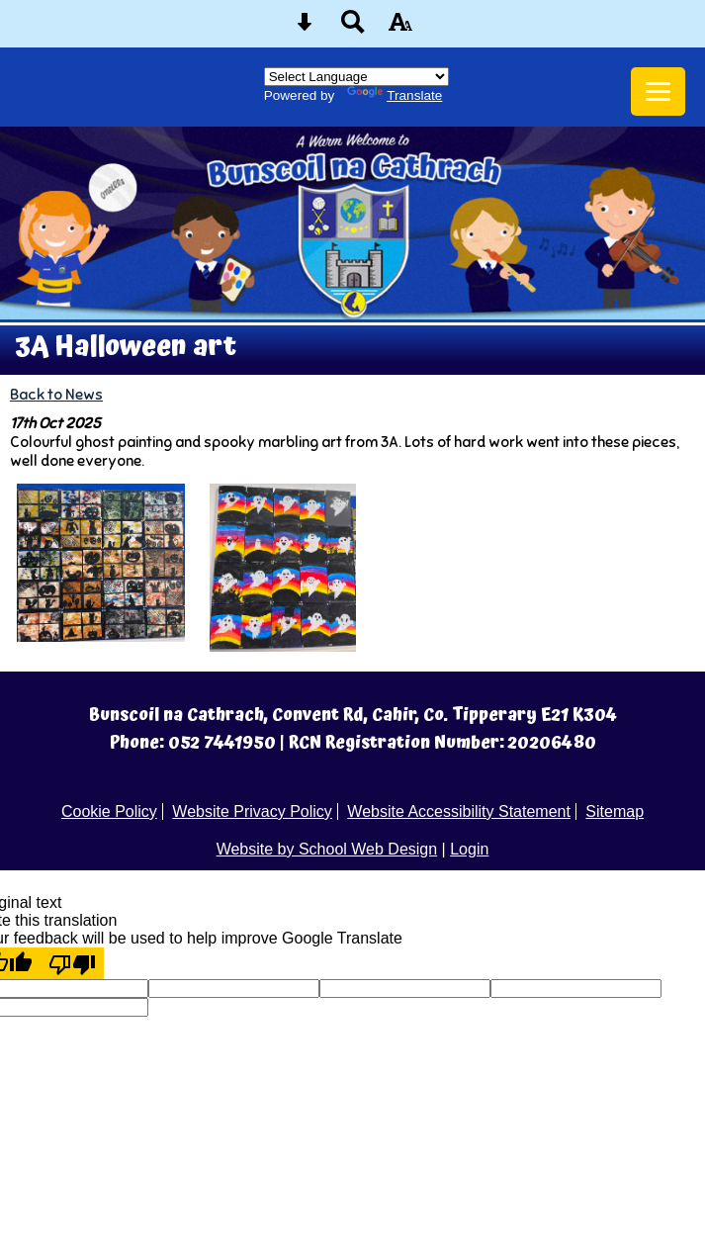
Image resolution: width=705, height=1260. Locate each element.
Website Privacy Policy (252, 811)
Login (469, 849)
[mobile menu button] (658, 91)
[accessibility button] (400, 28)
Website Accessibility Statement (459, 811)
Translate (394, 95)
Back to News (56, 394)
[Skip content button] (304, 28)
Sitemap (614, 811)
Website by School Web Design (327, 849)
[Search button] (353, 28)
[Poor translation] (72, 963)
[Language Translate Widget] (356, 76)
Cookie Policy (109, 811)
